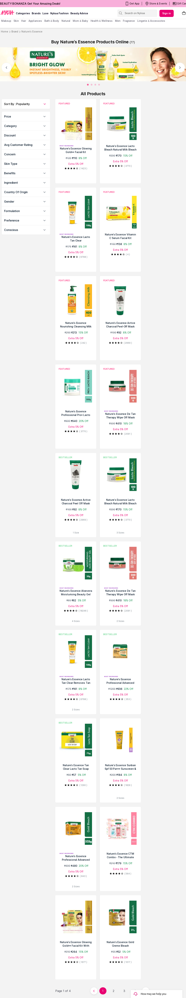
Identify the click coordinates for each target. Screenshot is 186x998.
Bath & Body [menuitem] (51, 20)
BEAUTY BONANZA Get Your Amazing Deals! (30, 3)
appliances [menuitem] (35, 20)
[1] (91, 85)
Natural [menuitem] (66, 20)
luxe (45, 13)
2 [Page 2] (113, 991)
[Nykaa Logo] (7, 12)
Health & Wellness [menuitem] (102, 20)
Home (4, 31)
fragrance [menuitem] (129, 20)
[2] (95, 85)
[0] (88, 85)
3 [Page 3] (124, 991)
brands (36, 13)
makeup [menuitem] (6, 20)
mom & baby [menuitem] (80, 20)
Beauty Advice (79, 13)
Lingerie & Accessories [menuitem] (151, 20)
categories (23, 13)
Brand (14, 31)
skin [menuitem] (16, 20)
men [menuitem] (117, 20)
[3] (99, 85)
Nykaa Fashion (59, 13)
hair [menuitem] (23, 20)
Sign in (166, 13)
